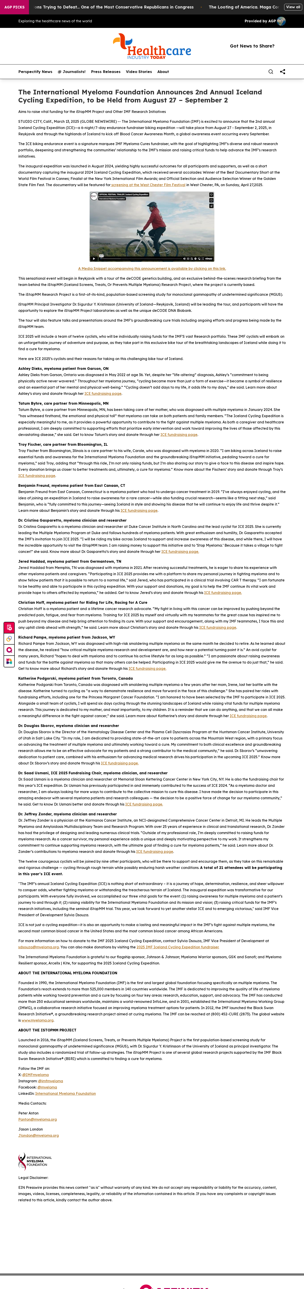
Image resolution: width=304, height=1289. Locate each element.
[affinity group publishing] (9, 650)
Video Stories (139, 71)
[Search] (270, 72)
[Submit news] (9, 627)
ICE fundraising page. (180, 551)
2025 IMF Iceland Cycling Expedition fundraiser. (178, 947)
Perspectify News (35, 71)
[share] (282, 72)
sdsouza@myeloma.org (38, 947)
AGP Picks (14, 7)
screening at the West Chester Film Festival (148, 185)
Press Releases (106, 71)
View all (293, 7)
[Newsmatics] (9, 661)
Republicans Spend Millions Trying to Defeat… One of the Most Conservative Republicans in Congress (113, 7)
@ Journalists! (72, 71)
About (163, 71)
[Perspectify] (9, 639)
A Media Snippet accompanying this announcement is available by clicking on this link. (152, 268)
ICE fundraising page (102, 393)
